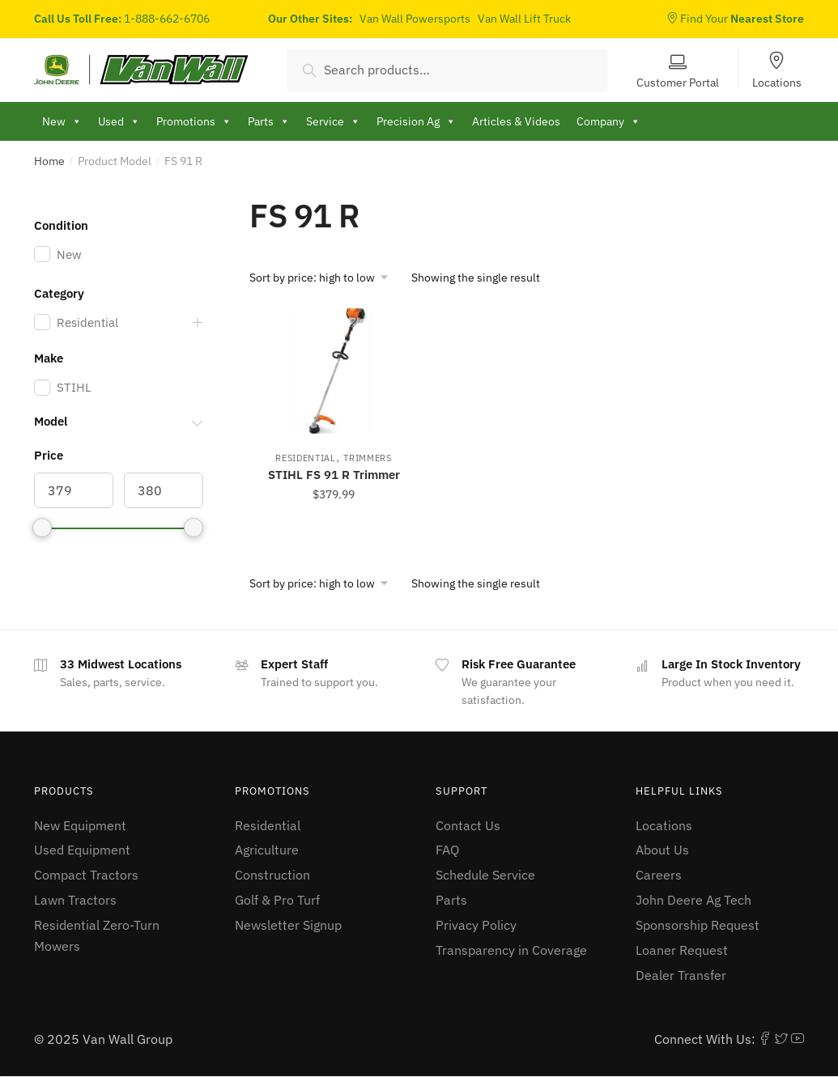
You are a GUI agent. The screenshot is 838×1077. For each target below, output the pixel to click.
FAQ (447, 850)
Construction (272, 875)
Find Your (735, 18)
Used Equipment (82, 850)
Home (49, 161)
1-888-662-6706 (167, 18)
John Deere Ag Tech (693, 900)
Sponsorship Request (697, 925)
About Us (662, 850)
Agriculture (267, 850)
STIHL (74, 387)
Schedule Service (485, 875)
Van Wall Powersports (414, 18)
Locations (777, 81)
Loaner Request (682, 950)
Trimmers (367, 458)
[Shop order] (324, 277)
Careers (659, 875)
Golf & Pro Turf (277, 900)
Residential (305, 458)
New (62, 121)
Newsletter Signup (288, 925)
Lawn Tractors (75, 900)
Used (119, 121)
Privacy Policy (476, 925)
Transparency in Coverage (511, 950)
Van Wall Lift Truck (524, 18)
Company (608, 121)
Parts (451, 900)
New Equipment (80, 825)
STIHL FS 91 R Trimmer (334, 474)
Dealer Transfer (681, 975)
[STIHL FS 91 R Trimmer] (333, 371)
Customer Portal (677, 81)
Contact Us (468, 825)
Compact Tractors (86, 875)
